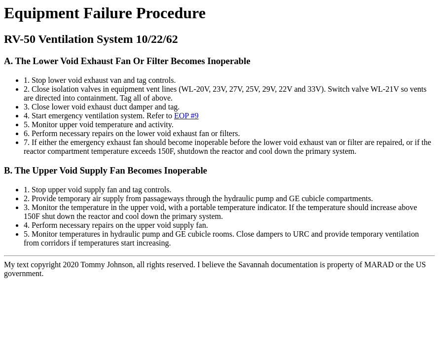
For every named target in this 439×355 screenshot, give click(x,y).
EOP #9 (186, 115)
